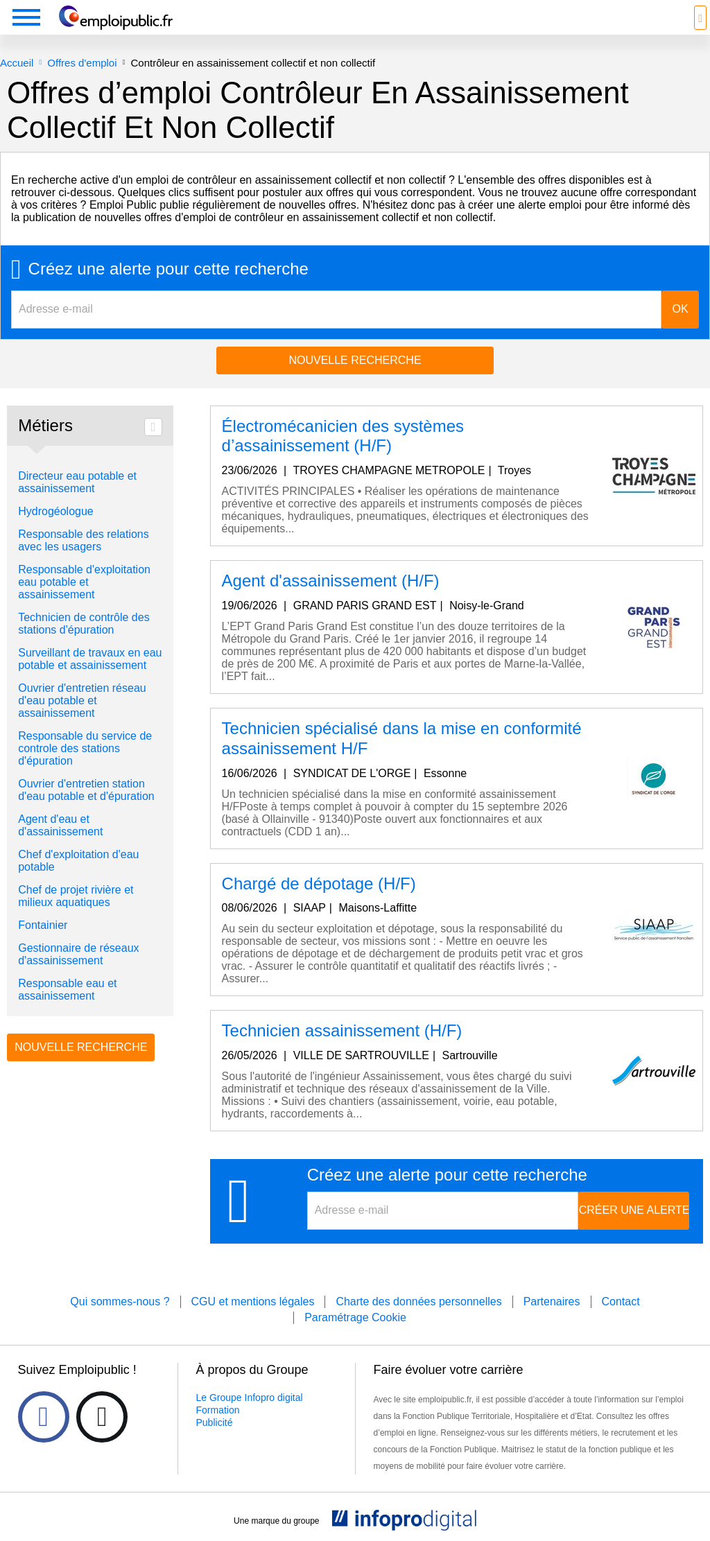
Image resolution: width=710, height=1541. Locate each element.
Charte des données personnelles (418, 1301)
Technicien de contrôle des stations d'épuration (83, 623)
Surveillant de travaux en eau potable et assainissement (90, 659)
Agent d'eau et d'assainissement (60, 825)
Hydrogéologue (56, 511)
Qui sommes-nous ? (119, 1301)
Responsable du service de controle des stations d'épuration (85, 748)
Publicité (214, 1422)
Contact (621, 1301)
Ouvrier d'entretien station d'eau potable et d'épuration (86, 790)
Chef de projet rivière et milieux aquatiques (75, 896)
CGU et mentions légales (253, 1301)
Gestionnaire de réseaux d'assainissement (78, 954)
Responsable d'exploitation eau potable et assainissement (84, 582)
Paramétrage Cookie (355, 1317)
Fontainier (42, 925)
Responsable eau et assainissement (67, 989)
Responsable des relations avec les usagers (83, 540)
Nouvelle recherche (354, 360)
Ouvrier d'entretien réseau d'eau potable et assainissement (82, 700)
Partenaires (551, 1301)
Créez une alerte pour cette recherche (168, 269)
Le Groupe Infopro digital (249, 1397)
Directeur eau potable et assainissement (77, 482)
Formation (218, 1410)
